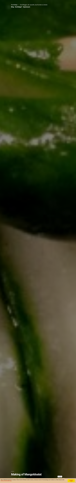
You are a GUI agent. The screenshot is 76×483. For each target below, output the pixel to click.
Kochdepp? (18, 7)
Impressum (26, 7)
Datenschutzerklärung (6, 480)
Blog (12, 7)
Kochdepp (14, 5)
